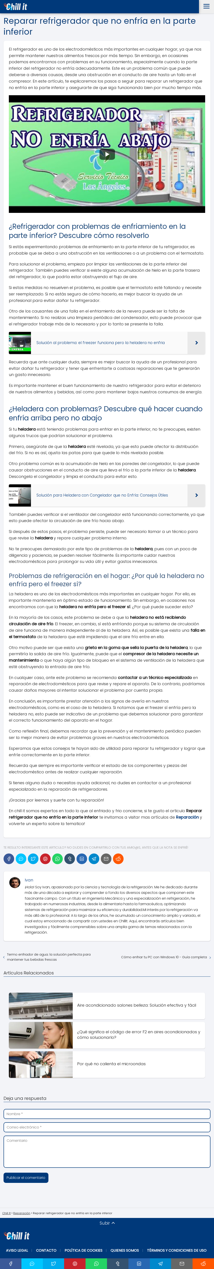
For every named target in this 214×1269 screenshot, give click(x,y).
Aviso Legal (17, 1250)
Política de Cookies (83, 1250)
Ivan (29, 880)
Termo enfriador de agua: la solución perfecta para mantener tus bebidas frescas (49, 957)
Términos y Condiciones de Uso (176, 1250)
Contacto (46, 1250)
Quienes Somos (125, 1250)
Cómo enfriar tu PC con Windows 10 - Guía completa (164, 957)
